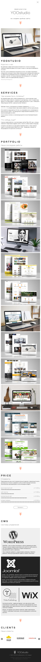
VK (26, 655)
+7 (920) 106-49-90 (13, 655)
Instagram (30, 655)
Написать (3, 79)
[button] (2, 639)
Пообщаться (9, 79)
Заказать (20, 507)
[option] (8, 638)
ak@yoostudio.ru (21, 655)
